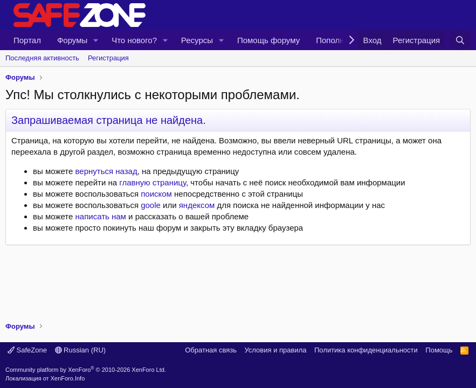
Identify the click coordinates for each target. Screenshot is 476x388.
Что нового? (134, 40)
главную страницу (152, 182)
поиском (156, 193)
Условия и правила (275, 350)
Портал (27, 40)
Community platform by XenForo (85, 369)
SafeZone (27, 350)
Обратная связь (211, 350)
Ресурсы (197, 40)
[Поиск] (460, 40)
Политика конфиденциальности (366, 350)
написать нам (100, 216)
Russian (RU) (80, 350)
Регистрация (108, 58)
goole (151, 205)
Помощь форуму (268, 40)
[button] (96, 40)
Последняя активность (42, 58)
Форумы (72, 40)
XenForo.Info (68, 378)
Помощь (438, 350)
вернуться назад (106, 171)
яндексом (197, 205)
